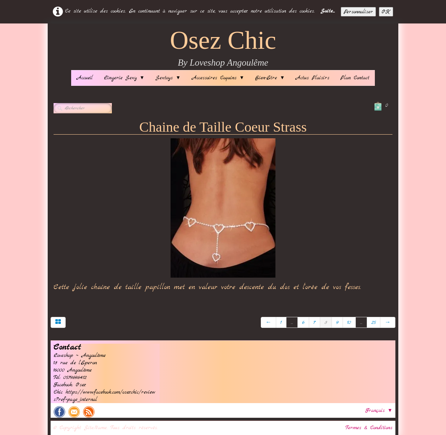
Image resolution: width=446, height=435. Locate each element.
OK (386, 11)
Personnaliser (358, 11)
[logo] (223, 48)
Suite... (328, 11)
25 (374, 322)
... (292, 322)
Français (378, 410)
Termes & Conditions (369, 427)
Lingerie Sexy (124, 77)
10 (349, 322)
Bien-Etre (270, 77)
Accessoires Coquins (218, 77)
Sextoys (168, 77)
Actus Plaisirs (312, 77)
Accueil (85, 77)
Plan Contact (354, 77)
